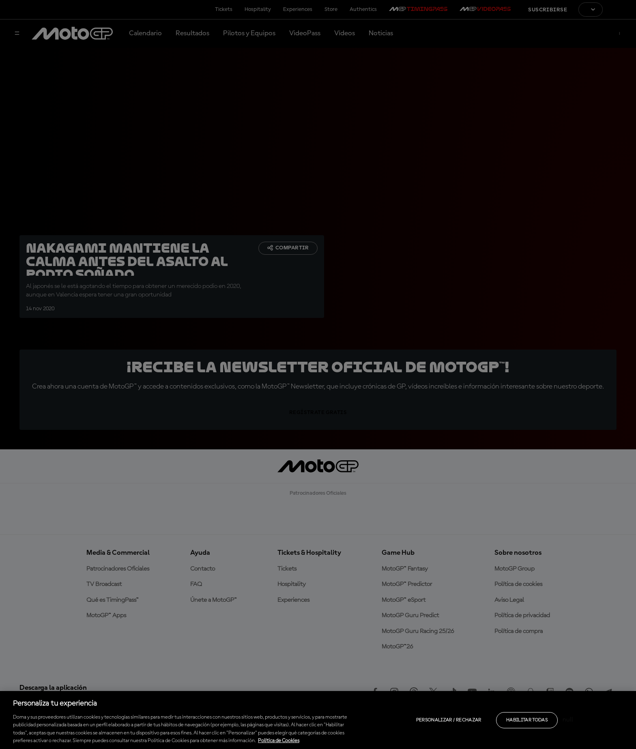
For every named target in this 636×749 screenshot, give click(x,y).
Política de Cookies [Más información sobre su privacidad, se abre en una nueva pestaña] (278, 740)
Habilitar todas (527, 720)
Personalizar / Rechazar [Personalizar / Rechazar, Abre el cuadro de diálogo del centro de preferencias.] (448, 720)
